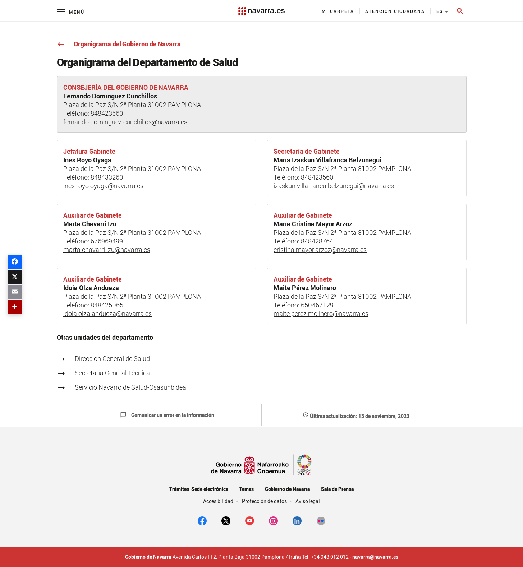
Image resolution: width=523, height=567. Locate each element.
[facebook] (202, 520)
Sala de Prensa (337, 488)
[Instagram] (273, 520)
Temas (246, 488)
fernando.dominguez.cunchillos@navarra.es (125, 121)
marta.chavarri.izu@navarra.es (106, 249)
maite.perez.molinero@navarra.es (321, 313)
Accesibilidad (219, 501)
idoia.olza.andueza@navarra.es (107, 313)
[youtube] (249, 520)
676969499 (107, 241)
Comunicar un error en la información (167, 415)
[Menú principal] (70, 11)
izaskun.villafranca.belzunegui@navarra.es (334, 185)
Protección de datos (265, 501)
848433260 (107, 177)
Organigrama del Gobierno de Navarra (119, 43)
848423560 (107, 113)
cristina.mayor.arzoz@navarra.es (320, 249)
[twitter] (225, 520)
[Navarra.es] (261, 7)
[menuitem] (338, 11)
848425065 (107, 305)
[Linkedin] (297, 520)
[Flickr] (320, 520)
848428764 (317, 241)
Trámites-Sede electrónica (198, 488)
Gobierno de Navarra (287, 488)
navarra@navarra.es (375, 557)
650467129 (317, 305)
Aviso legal (307, 501)
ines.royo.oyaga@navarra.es (103, 185)
